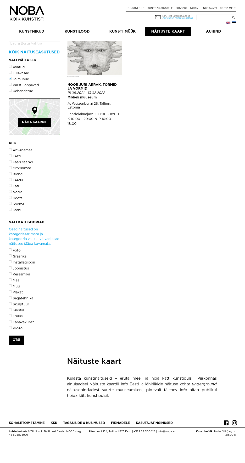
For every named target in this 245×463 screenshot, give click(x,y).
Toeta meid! (228, 8)
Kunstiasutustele (160, 8)
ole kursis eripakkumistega (177, 18)
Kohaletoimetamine (27, 423)
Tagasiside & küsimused (84, 423)
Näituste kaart (168, 31)
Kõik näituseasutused (34, 52)
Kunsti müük (122, 31)
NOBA (194, 8)
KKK (54, 423)
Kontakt (181, 8)
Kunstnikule (136, 8)
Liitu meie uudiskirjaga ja (176, 16)
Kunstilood (77, 31)
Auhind (213, 31)
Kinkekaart (209, 8)
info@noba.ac (166, 431)
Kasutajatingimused (154, 423)
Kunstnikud (31, 31)
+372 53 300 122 (145, 431)
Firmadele (120, 423)
